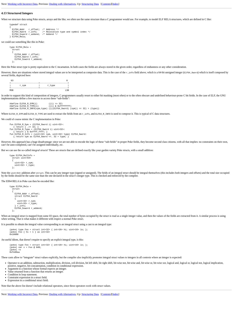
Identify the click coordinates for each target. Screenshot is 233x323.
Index (115, 4)
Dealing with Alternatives (62, 4)
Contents (106, 4)
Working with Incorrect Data (22, 4)
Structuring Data (90, 4)
